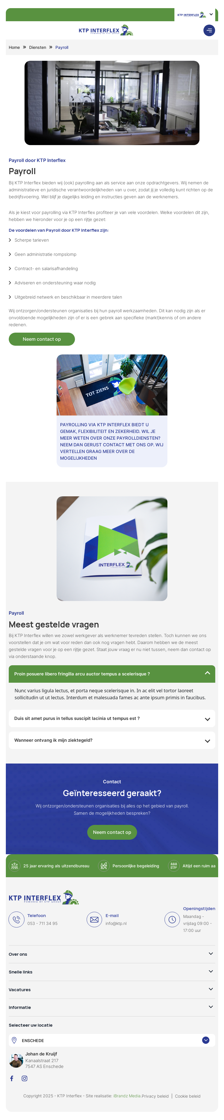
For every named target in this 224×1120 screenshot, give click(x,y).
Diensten (37, 47)
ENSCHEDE (33, 1040)
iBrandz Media (127, 1095)
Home (14, 47)
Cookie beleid (188, 1096)
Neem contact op (42, 339)
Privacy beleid (155, 1096)
